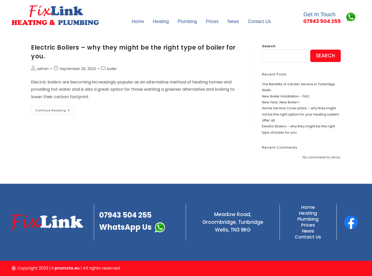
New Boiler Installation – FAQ (285, 96)
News (233, 21)
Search (268, 46)
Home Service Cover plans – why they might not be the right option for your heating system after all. (300, 114)
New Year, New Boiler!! (280, 102)
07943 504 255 (127, 214)
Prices (212, 21)
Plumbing (187, 21)
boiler (112, 68)
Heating (161, 21)
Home (137, 21)
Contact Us (259, 21)
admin (43, 68)
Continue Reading (54, 109)
